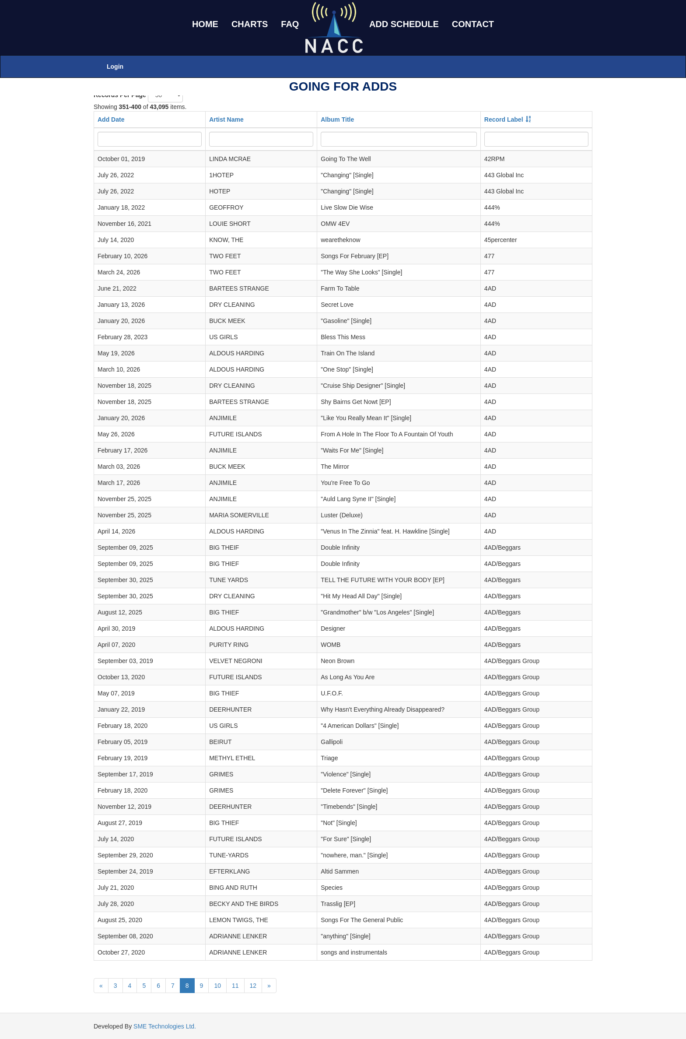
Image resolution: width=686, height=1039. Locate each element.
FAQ (290, 24)
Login (115, 66)
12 (253, 985)
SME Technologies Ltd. (164, 1026)
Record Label (503, 119)
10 (217, 985)
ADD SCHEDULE (404, 24)
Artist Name (226, 119)
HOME (205, 24)
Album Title (337, 119)
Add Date (111, 119)
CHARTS (249, 24)
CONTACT (473, 24)
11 (235, 985)
